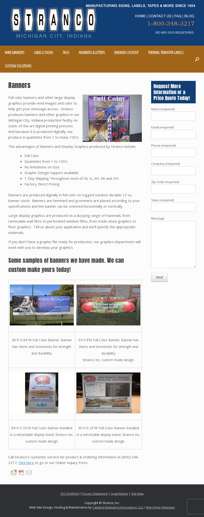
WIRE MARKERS (14, 52)
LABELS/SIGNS (43, 52)
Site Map (137, 493)
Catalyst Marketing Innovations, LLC (118, 507)
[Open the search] (197, 59)
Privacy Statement (95, 493)
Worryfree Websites (160, 507)
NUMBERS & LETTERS (92, 52)
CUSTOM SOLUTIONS (18, 66)
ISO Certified (69, 493)
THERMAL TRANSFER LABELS (166, 52)
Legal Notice (119, 493)
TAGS (66, 52)
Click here (26, 462)
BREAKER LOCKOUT (126, 52)
